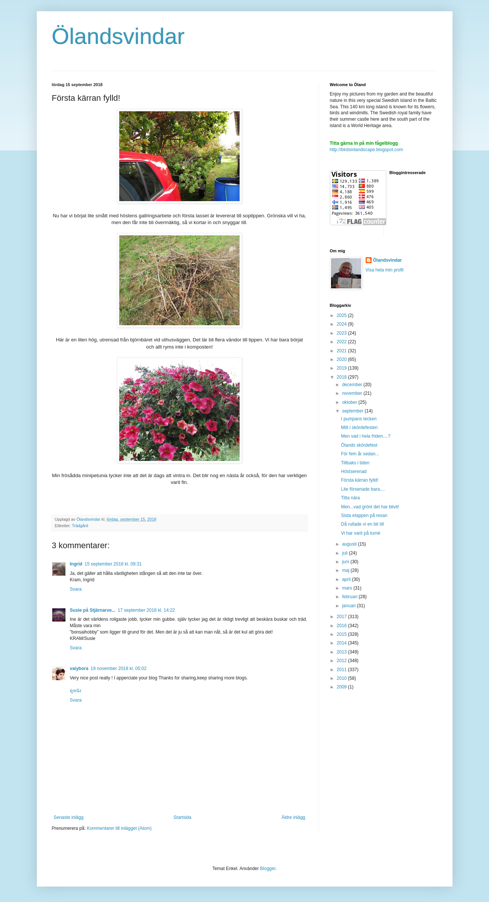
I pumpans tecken (359, 418)
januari (349, 605)
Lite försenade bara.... (363, 489)
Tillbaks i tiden (355, 462)
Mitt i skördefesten (359, 427)
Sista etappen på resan (364, 515)
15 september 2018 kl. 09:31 (113, 564)
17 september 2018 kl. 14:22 (146, 610)
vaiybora (79, 668)
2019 (342, 368)
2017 (342, 616)
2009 (342, 687)
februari (350, 596)
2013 (342, 652)
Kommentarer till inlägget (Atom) (119, 828)
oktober (350, 402)
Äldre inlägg (293, 817)
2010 (342, 678)
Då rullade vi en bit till (362, 524)
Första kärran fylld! (359, 480)
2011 (342, 669)
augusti (350, 544)
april (347, 579)
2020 (342, 359)
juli (345, 553)
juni (346, 561)
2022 (342, 341)
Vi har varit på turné (360, 533)
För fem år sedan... (360, 453)
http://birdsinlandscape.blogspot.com (366, 149)
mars (347, 588)
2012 (342, 660)
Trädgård (80, 525)
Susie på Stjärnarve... (92, 610)
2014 (342, 643)
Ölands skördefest (359, 445)
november (352, 393)
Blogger (267, 868)
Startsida (182, 817)
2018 (342, 377)
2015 (342, 634)
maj (346, 570)
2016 (342, 625)
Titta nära (350, 497)
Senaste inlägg (69, 817)
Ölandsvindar (118, 36)
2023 (342, 333)
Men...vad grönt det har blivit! (370, 506)
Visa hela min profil (385, 270)
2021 (342, 350)
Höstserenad (353, 471)
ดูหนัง (75, 690)
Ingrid (76, 564)
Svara (76, 589)
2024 (342, 324)
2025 (342, 315)
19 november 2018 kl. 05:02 (119, 668)
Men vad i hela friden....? (365, 436)
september (353, 411)
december (352, 384)
